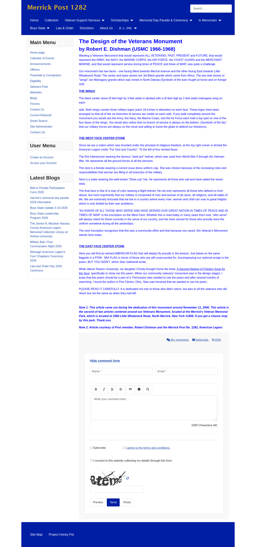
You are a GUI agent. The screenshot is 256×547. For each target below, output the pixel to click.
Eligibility (35, 81)
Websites (36, 92)
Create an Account (42, 157)
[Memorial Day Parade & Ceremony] (190, 20)
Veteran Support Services (82, 20)
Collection (51, 20)
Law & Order (65, 28)
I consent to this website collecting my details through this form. (131, 460)
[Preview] (147, 389)
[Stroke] (120, 389)
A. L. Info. (125, 28)
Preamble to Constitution (45, 75)
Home (34, 20)
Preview (98, 502)
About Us (106, 28)
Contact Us (37, 109)
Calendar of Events (42, 58)
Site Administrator (41, 126)
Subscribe (200, 339)
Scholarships (120, 20)
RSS (216, 339)
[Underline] (112, 389)
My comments (178, 339)
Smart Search (38, 120)
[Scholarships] (131, 20)
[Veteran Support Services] (102, 20)
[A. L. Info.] (134, 28)
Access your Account (43, 163)
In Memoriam (208, 20)
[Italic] (104, 389)
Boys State (37, 28)
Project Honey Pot (61, 534)
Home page (37, 52)
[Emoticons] (139, 389)
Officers (35, 69)
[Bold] (96, 389)
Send (113, 502)
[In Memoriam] (219, 20)
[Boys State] (47, 28)
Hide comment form (105, 361)
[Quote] (130, 389)
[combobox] (211, 8)
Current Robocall (40, 115)
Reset (127, 502)
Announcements (40, 63)
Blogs (33, 98)
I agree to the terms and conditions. (148, 447)
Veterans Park (39, 86)
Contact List (37, 132)
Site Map (36, 534)
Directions (87, 28)
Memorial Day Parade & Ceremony (163, 20)
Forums (35, 103)
